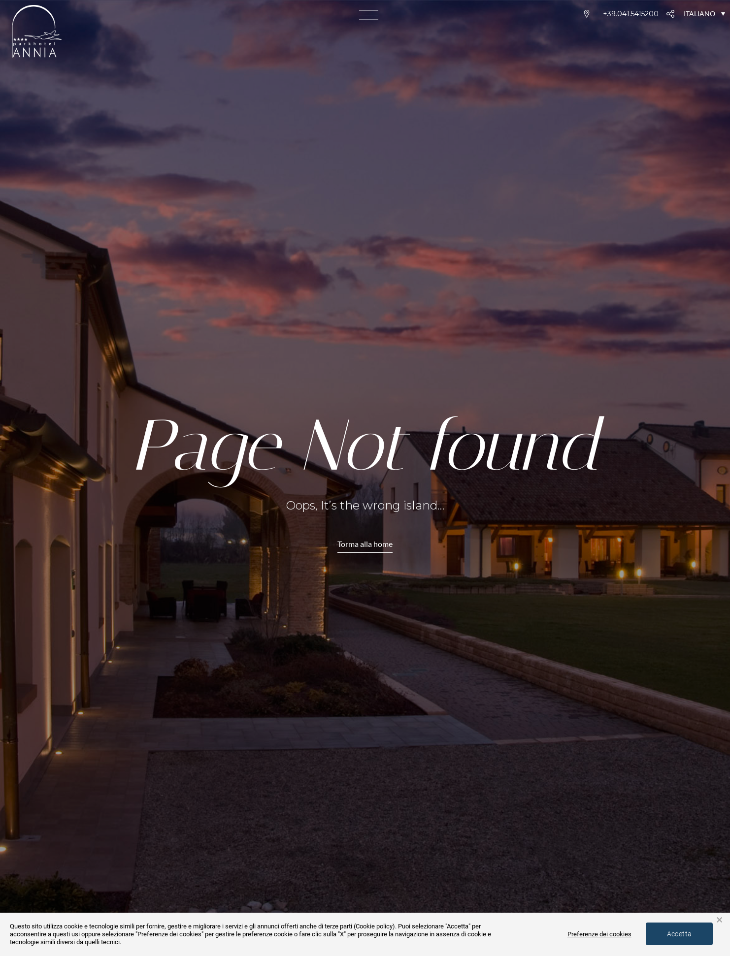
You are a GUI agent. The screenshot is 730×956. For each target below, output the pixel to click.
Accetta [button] (675, 933)
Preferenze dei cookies (589, 933)
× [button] (719, 920)
